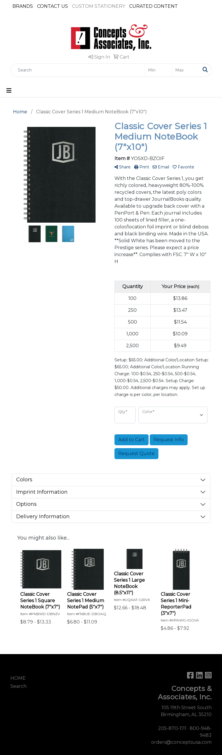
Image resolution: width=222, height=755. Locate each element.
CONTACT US (52, 6)
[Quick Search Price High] (185, 70)
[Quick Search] (77, 70)
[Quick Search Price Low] (158, 70)
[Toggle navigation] (9, 91)
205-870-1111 (172, 728)
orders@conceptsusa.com (181, 742)
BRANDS (22, 6)
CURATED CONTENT (153, 6)
